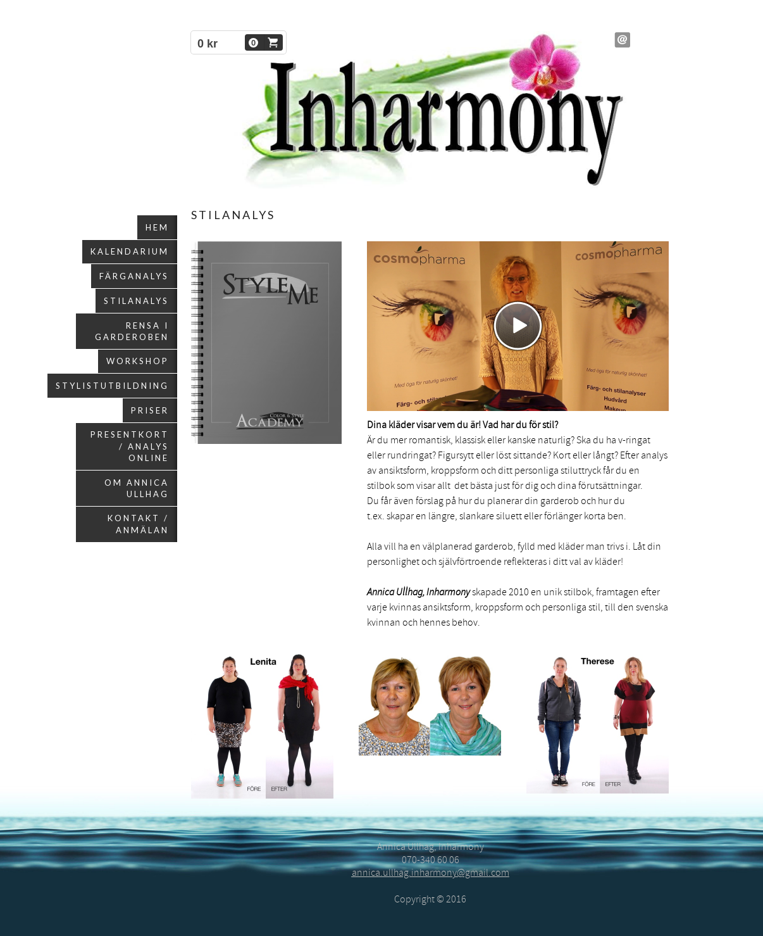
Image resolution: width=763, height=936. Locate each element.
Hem (157, 227)
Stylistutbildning (112, 386)
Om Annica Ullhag (136, 488)
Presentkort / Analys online (129, 445)
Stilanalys (136, 301)
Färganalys (134, 276)
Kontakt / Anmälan (138, 523)
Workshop (137, 361)
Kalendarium (129, 251)
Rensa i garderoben (132, 331)
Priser (150, 410)
